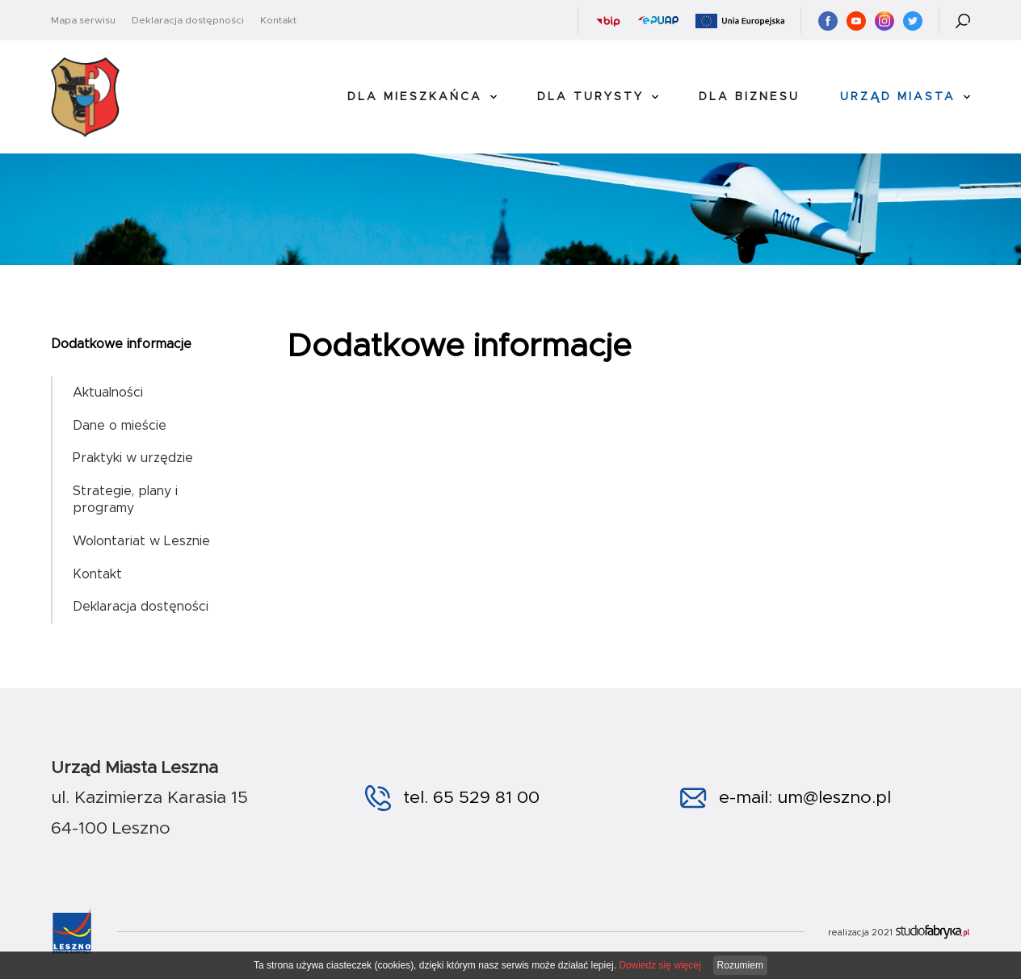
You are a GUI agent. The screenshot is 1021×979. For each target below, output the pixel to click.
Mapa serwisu (83, 20)
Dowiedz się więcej (659, 965)
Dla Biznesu (749, 97)
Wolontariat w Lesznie (141, 541)
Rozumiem (740, 965)
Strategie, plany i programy (125, 500)
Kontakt (278, 20)
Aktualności (108, 392)
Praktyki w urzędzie (133, 458)
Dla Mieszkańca (414, 97)
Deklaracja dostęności (140, 606)
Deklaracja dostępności (188, 20)
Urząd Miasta (898, 97)
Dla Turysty (590, 97)
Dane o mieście (119, 425)
